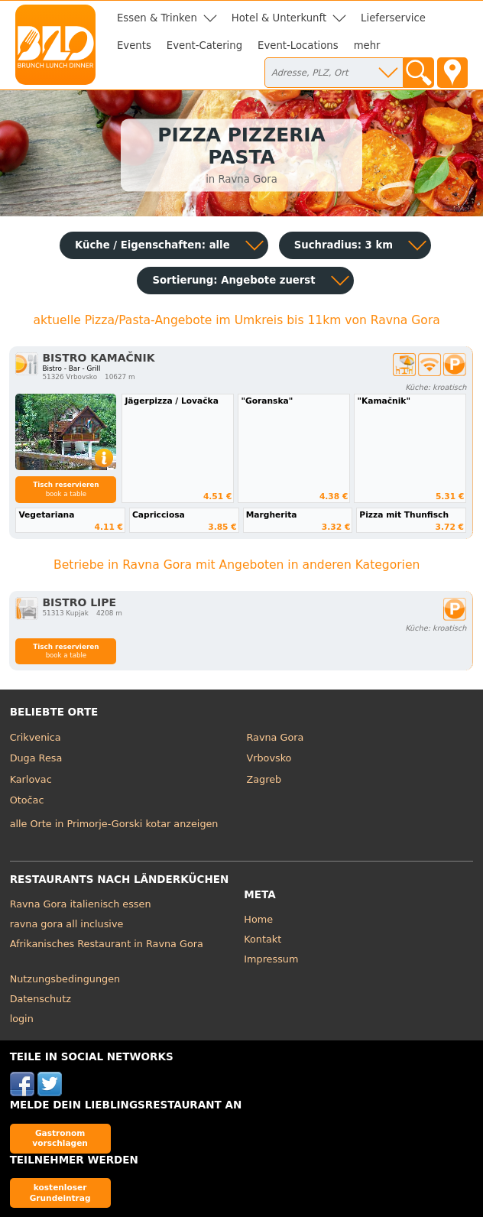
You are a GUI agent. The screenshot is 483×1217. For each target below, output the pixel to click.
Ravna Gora (275, 737)
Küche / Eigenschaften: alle (152, 245)
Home (258, 919)
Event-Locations (298, 45)
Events (134, 45)
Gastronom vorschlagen (60, 1137)
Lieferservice (393, 18)
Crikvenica (35, 737)
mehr (367, 45)
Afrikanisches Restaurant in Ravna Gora (106, 943)
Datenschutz (40, 998)
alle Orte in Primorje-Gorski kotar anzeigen (114, 823)
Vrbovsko (269, 758)
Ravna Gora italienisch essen (80, 904)
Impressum (271, 959)
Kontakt (262, 939)
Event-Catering (204, 45)
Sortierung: (233, 280)
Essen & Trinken (157, 18)
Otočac (27, 800)
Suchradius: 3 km (343, 245)
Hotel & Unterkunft (279, 18)
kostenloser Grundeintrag (60, 1192)
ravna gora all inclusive (67, 924)
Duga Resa (36, 758)
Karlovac (31, 779)
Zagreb (264, 779)
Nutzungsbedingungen (65, 979)
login (22, 1018)
